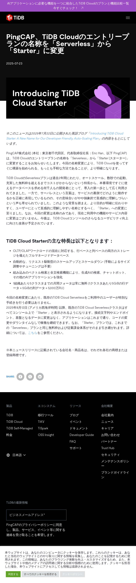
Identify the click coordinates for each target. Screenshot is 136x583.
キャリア (107, 428)
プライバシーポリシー (37, 525)
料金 (9, 435)
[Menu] (128, 18)
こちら (32, 333)
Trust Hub (107, 448)
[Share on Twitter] (30, 377)
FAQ (73, 441)
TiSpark (43, 428)
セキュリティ (110, 454)
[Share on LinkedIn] (40, 377)
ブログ (74, 415)
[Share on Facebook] (20, 377)
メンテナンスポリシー (115, 463)
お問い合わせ (110, 435)
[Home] (15, 17)
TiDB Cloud (14, 422)
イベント (76, 422)
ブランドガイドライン (115, 475)
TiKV (41, 422)
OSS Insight (46, 435)
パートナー (109, 441)
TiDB (9, 415)
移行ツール (45, 415)
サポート (76, 448)
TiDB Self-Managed (19, 428)
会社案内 (107, 415)
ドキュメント (79, 428)
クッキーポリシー (72, 574)
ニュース (107, 422)
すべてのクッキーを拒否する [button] (40, 574)
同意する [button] (13, 574)
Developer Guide (82, 435)
